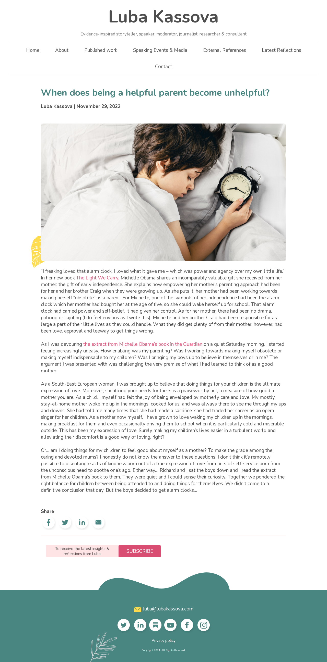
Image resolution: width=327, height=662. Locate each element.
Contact (163, 66)
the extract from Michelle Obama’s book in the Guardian (142, 344)
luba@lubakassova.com (163, 609)
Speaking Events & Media (160, 50)
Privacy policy (163, 640)
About (61, 50)
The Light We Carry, (97, 278)
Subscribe (139, 551)
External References (224, 50)
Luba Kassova (163, 21)
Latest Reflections (281, 50)
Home (32, 50)
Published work (100, 50)
